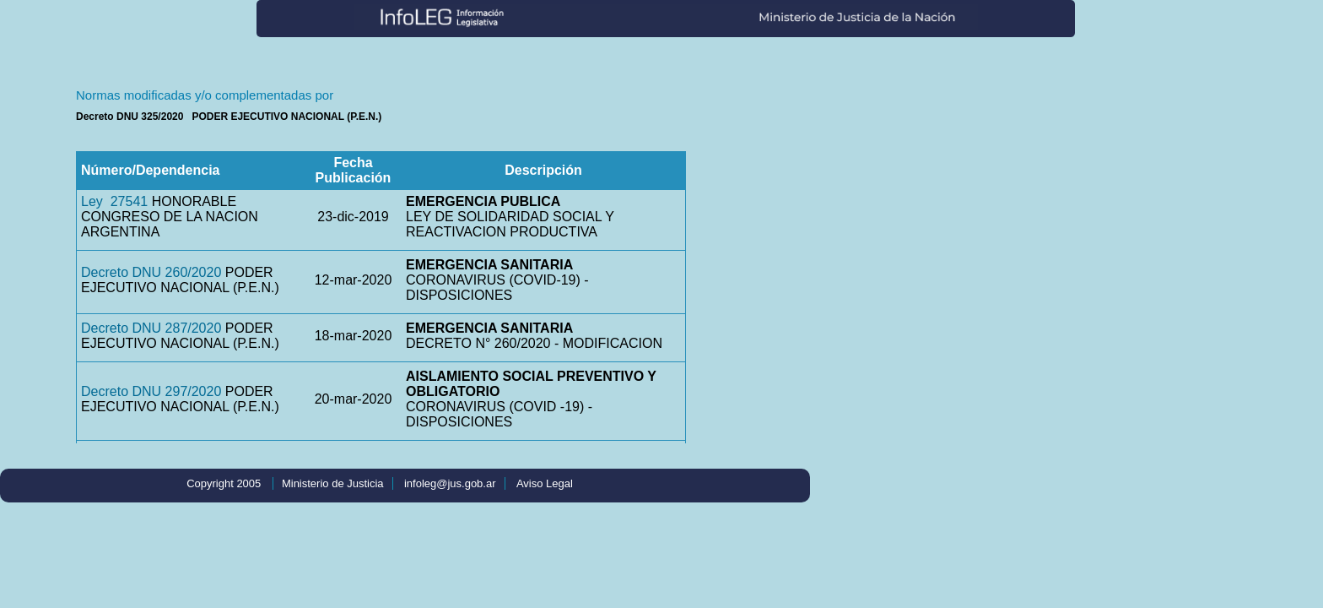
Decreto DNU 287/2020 (151, 328)
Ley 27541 (114, 201)
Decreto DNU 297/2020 (151, 391)
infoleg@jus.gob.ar (450, 483)
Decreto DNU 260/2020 (151, 272)
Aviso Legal (544, 483)
